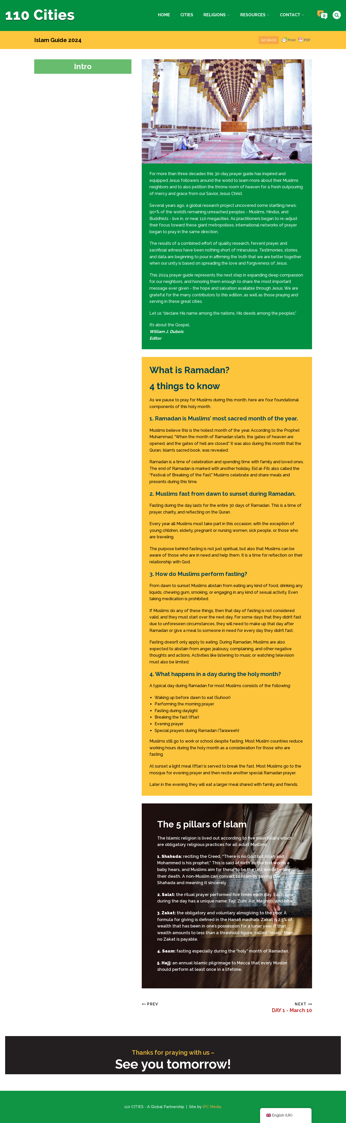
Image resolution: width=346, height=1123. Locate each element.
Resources (255, 14)
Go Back (268, 40)
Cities (186, 14)
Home (164, 14)
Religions (216, 14)
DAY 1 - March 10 (292, 1010)
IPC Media (212, 1106)
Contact (292, 14)
